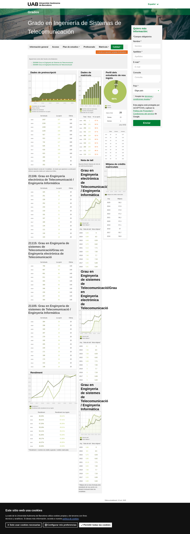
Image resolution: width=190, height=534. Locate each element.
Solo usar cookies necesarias (23, 524)
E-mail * (136, 62)
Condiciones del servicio (143, 114)
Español (155, 4)
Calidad (116, 47)
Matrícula (103, 47)
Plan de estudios (70, 47)
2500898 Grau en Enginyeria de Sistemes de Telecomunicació (53, 63)
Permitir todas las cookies (96, 524)
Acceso (55, 47)
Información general (39, 47)
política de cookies (71, 519)
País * (135, 86)
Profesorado (89, 47)
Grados (35, 11)
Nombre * (137, 41)
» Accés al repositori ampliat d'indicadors (110, 52)
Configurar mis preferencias (60, 524)
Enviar (146, 123)
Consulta (137, 73)
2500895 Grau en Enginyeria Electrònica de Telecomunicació (52, 66)
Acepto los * (143, 97)
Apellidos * (137, 52)
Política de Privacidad (142, 111)
